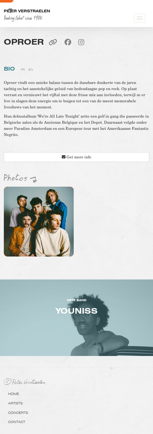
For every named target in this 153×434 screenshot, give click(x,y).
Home (13, 394)
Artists (15, 403)
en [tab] (31, 69)
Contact (16, 422)
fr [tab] (23, 69)
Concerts (18, 413)
